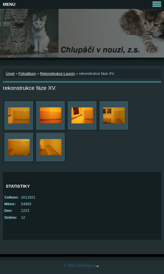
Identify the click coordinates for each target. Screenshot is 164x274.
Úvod (10, 73)
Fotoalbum (27, 73)
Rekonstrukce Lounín (57, 73)
